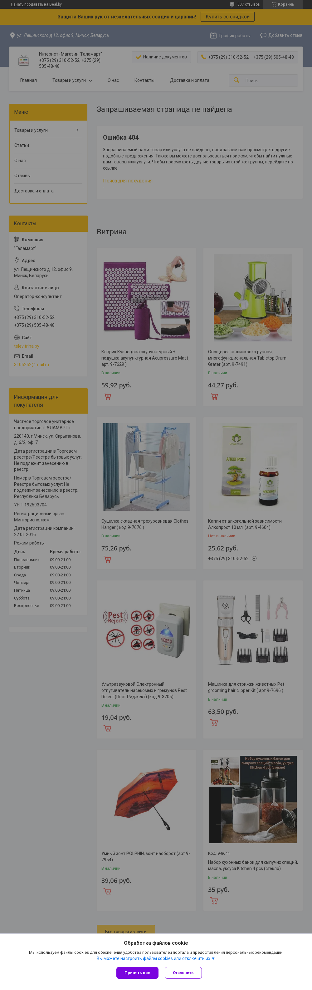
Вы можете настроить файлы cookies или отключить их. (154, 958)
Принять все (137, 972)
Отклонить (183, 972)
